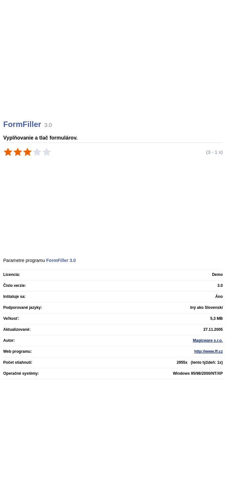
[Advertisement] (114, 68)
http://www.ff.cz (208, 351)
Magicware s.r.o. (208, 340)
